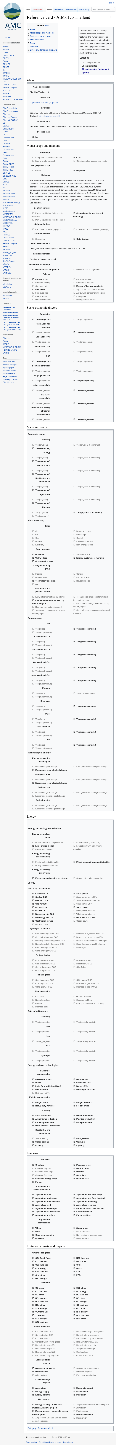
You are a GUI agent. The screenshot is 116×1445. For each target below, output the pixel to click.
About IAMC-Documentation (50, 1442)
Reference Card (45, 1428)
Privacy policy (31, 1442)
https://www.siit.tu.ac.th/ (49, 116)
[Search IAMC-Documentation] (103, 9)
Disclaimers (68, 1442)
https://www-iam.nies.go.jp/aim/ (44, 102)
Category (32, 1428)
